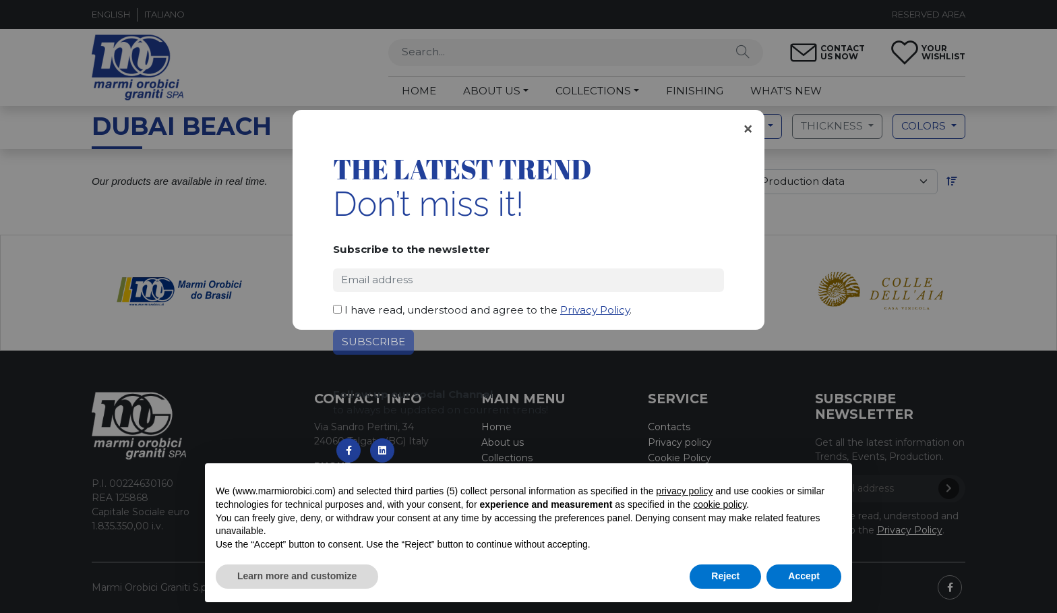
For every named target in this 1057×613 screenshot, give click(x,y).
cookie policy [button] (719, 504)
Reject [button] (725, 576)
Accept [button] (804, 576)
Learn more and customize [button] (297, 576)
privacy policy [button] (684, 491)
